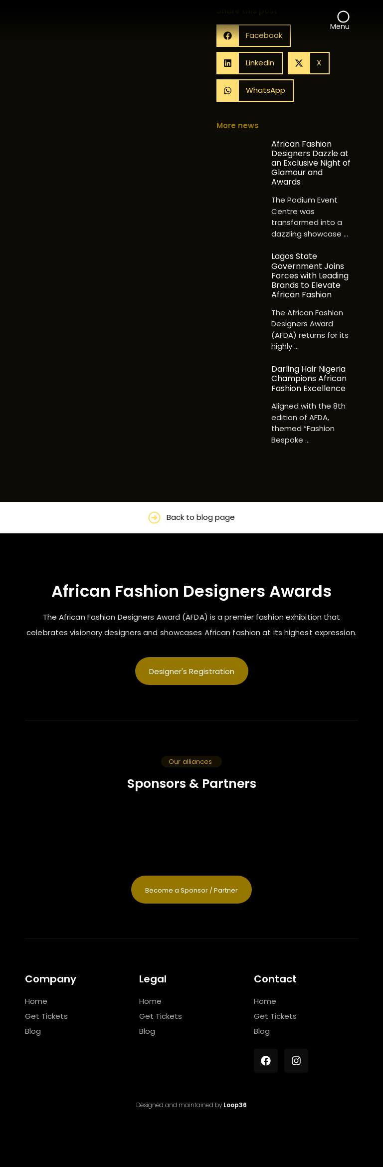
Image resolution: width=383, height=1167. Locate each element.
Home (36, 1001)
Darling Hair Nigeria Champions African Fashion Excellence (309, 378)
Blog (33, 1031)
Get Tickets (46, 1016)
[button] (249, 63)
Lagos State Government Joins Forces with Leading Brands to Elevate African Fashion (310, 275)
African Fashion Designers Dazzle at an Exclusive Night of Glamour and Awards (311, 163)
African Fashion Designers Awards (191, 591)
